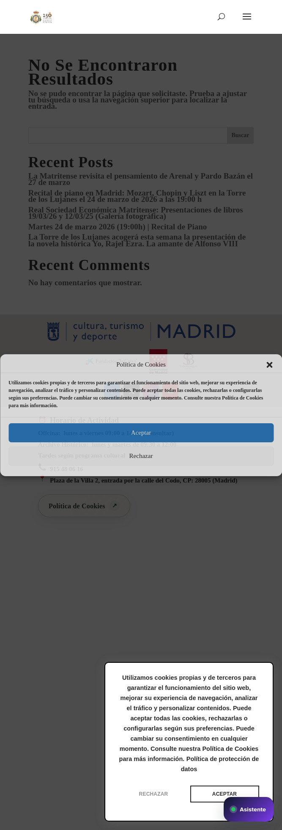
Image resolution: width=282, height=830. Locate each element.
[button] (269, 365)
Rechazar (141, 455)
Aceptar (141, 432)
